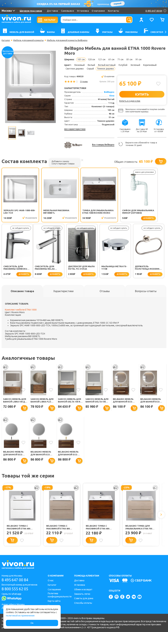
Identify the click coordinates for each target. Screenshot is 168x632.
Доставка (52, 11)
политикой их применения (20, 615)
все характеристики (74, 129)
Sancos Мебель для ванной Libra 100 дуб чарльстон (15, 400)
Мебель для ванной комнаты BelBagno (70, 40)
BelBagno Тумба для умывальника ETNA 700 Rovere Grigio (139, 528)
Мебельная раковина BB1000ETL (50, 211)
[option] (30, 87)
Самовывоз (67, 11)
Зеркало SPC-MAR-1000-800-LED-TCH (17, 211)
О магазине (98, 11)
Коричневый (150, 65)
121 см (101, 59)
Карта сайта (54, 601)
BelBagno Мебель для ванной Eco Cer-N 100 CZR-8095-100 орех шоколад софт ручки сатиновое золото (125, 400)
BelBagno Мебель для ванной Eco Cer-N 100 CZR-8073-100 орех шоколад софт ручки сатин (42, 453)
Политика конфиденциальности (60, 595)
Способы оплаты (83, 603)
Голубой (123, 65)
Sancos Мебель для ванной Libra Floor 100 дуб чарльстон (43, 400)
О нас (51, 580)
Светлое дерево (75, 68)
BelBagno (109, 92)
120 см (91, 59)
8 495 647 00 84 (16, 580)
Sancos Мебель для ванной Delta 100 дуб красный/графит (97, 400)
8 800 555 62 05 (16, 589)
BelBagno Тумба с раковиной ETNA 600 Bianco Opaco (19, 528)
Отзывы (84, 81)
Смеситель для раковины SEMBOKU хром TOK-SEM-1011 (148, 211)
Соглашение (54, 589)
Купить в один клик (129, 101)
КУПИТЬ (142, 94)
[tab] (22, 291)
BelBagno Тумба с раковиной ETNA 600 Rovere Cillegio (98, 528)
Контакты (113, 11)
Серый (90, 68)
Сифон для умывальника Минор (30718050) (117, 211)
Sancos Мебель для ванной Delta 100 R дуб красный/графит (70, 400)
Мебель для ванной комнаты (29, 40)
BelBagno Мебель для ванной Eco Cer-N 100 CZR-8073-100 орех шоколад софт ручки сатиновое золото (70, 453)
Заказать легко (82, 594)
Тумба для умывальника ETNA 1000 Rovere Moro (82, 211)
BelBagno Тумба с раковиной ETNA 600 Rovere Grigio (58, 528)
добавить (124, 218)
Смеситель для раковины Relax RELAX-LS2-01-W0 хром (16, 267)
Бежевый (79, 65)
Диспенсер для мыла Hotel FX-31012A (50, 267)
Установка (83, 11)
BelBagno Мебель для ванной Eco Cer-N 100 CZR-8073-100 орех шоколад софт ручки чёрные (15, 453)
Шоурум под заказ (31, 11)
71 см (120, 59)
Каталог (6, 40)
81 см (129, 59)
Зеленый (135, 65)
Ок (32, 623)
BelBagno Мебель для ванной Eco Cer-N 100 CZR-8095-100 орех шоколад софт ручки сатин (151, 400)
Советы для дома (83, 598)
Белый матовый (107, 65)
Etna (111, 95)
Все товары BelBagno (103, 145)
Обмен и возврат (83, 589)
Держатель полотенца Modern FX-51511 (116, 267)
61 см (111, 59)
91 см (138, 59)
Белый (91, 65)
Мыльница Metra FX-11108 (83, 267)
